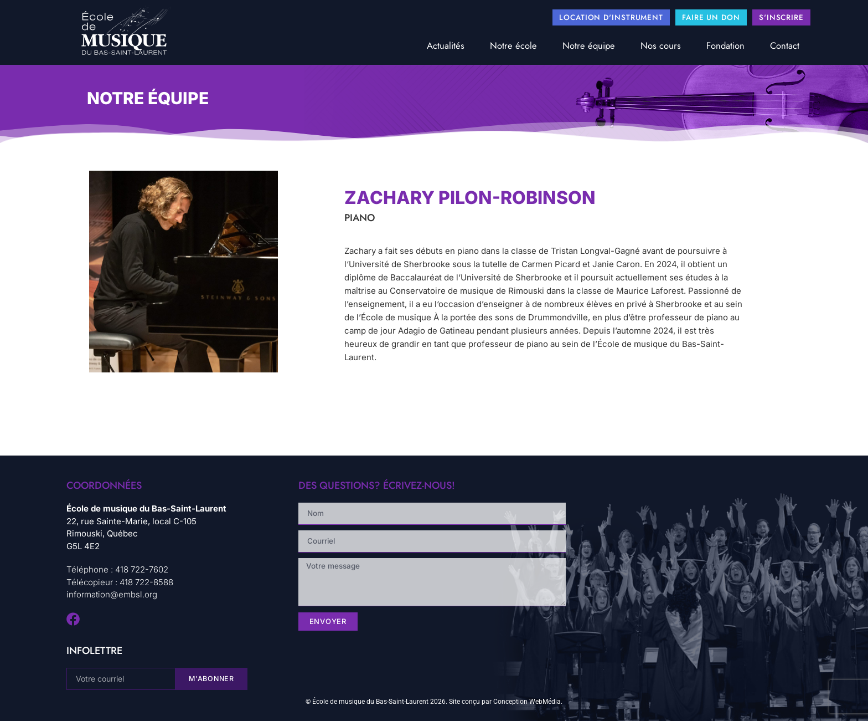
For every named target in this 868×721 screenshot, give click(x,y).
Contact (784, 45)
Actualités (445, 45)
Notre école (513, 45)
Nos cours (660, 45)
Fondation (725, 45)
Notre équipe (588, 45)
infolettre (94, 650)
